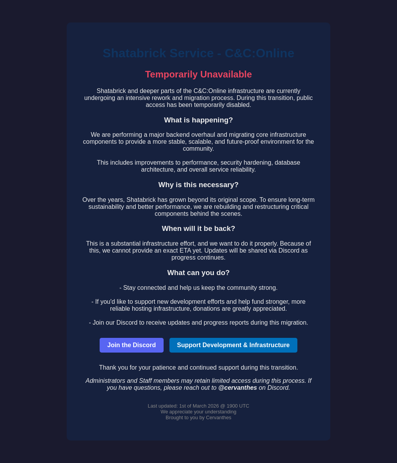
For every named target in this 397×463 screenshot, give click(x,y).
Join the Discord (131, 345)
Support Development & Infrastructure (233, 345)
